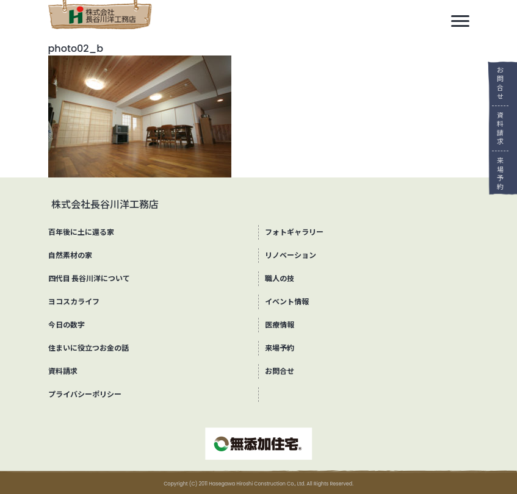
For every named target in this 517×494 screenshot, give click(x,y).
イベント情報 (287, 301)
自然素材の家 (70, 255)
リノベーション (290, 255)
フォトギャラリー (294, 232)
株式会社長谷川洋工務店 (105, 205)
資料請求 (496, 128)
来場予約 (496, 174)
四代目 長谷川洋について (89, 278)
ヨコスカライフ (73, 301)
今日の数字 (66, 325)
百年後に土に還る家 (81, 232)
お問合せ (496, 83)
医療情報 (279, 325)
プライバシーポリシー (84, 394)
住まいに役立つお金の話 (88, 348)
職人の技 (279, 278)
